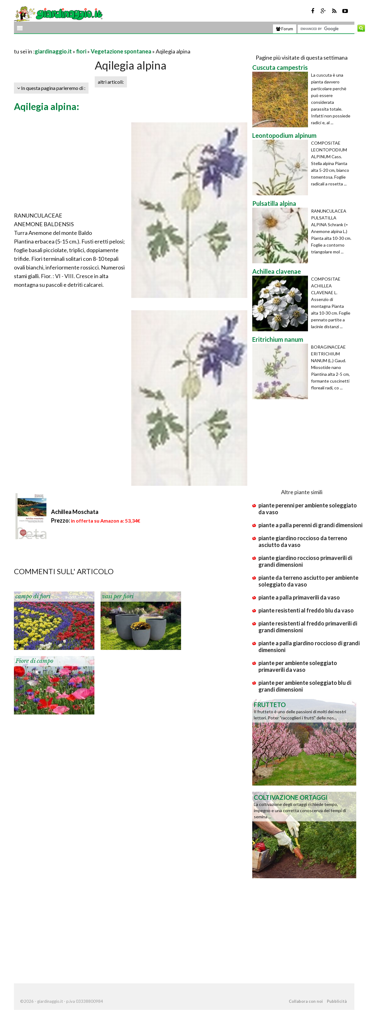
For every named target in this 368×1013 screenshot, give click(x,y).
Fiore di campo (34, 661)
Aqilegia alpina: (46, 106)
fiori (81, 51)
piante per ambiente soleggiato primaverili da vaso (297, 666)
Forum (284, 28)
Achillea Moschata (74, 511)
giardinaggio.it (53, 51)
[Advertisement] (86, 43)
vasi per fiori (118, 596)
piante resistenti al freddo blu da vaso (306, 610)
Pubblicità (337, 1001)
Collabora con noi (306, 1001)
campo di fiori (32, 596)
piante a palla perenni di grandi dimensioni (310, 525)
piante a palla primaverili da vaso (299, 597)
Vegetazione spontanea (121, 51)
